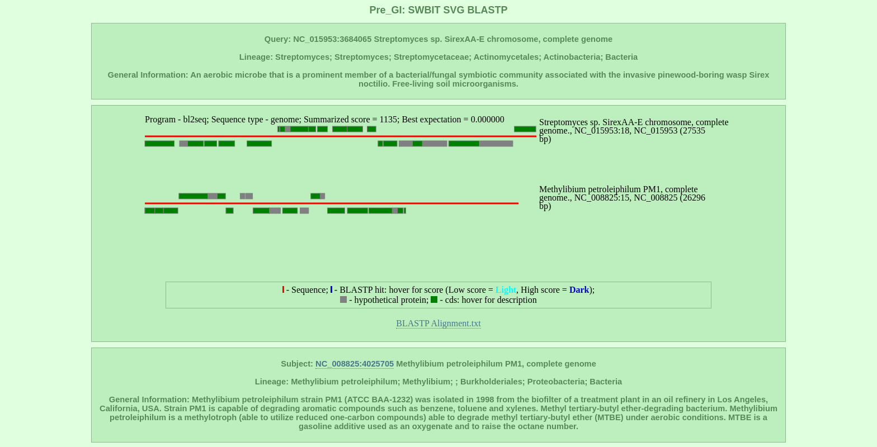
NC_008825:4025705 (354, 363)
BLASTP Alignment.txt (438, 323)
